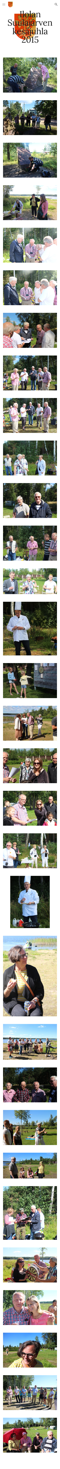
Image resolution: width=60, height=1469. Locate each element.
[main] (30, 27)
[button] (4, 4)
